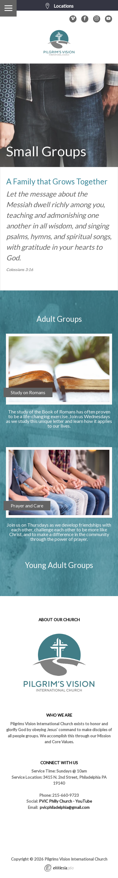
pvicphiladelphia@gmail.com (65, 807)
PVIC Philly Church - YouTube (65, 801)
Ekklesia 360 (59, 868)
